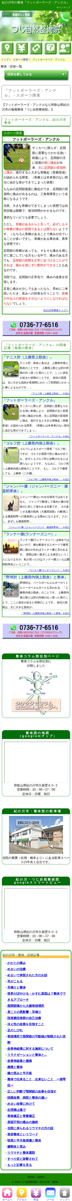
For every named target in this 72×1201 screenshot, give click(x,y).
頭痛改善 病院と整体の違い (27, 1097)
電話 (64, 19)
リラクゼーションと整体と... (27, 1054)
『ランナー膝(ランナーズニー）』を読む (48, 570)
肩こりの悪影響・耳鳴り (24, 1012)
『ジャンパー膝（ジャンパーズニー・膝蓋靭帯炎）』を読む (38, 527)
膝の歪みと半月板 (19, 1073)
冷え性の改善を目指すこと (25, 1024)
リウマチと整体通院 (21, 1152)
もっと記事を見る (19, 1165)
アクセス (22, 1198)
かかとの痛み (16, 963)
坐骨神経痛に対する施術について (30, 1048)
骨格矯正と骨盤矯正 (21, 1116)
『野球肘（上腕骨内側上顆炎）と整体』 (35, 577)
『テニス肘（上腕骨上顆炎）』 (27, 357)
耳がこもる (15, 981)
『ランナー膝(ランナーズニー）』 (30, 534)
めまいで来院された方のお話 (27, 975)
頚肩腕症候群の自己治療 (24, 1018)
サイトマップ (63, 7)
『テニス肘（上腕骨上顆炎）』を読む (50, 393)
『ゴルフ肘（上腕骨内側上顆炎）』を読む (48, 479)
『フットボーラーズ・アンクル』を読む (49, 436)
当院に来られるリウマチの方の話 (30, 1128)
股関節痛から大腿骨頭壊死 (25, 1005)
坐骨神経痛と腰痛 (19, 1061)
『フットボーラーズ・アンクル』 (29, 400)
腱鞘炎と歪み (16, 1146)
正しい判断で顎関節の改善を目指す (31, 1091)
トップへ (65, 1198)
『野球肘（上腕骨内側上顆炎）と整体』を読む (45, 613)
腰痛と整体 (15, 1067)
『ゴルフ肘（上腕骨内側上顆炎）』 (31, 443)
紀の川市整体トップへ (56, 310)
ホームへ (7, 1198)
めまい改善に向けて (21, 1103)
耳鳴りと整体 (16, 987)
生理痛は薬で (16, 1109)
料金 (36, 1198)
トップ (5, 59)
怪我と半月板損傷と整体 (24, 1140)
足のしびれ (15, 1030)
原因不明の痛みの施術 (22, 1122)
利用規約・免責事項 (36, 1177)
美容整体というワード (22, 1134)
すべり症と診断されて (22, 1158)
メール (50, 1198)
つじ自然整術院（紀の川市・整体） (40, 1182)
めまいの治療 (16, 969)
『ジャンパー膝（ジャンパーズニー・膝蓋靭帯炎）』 (35, 488)
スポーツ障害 (20, 59)
